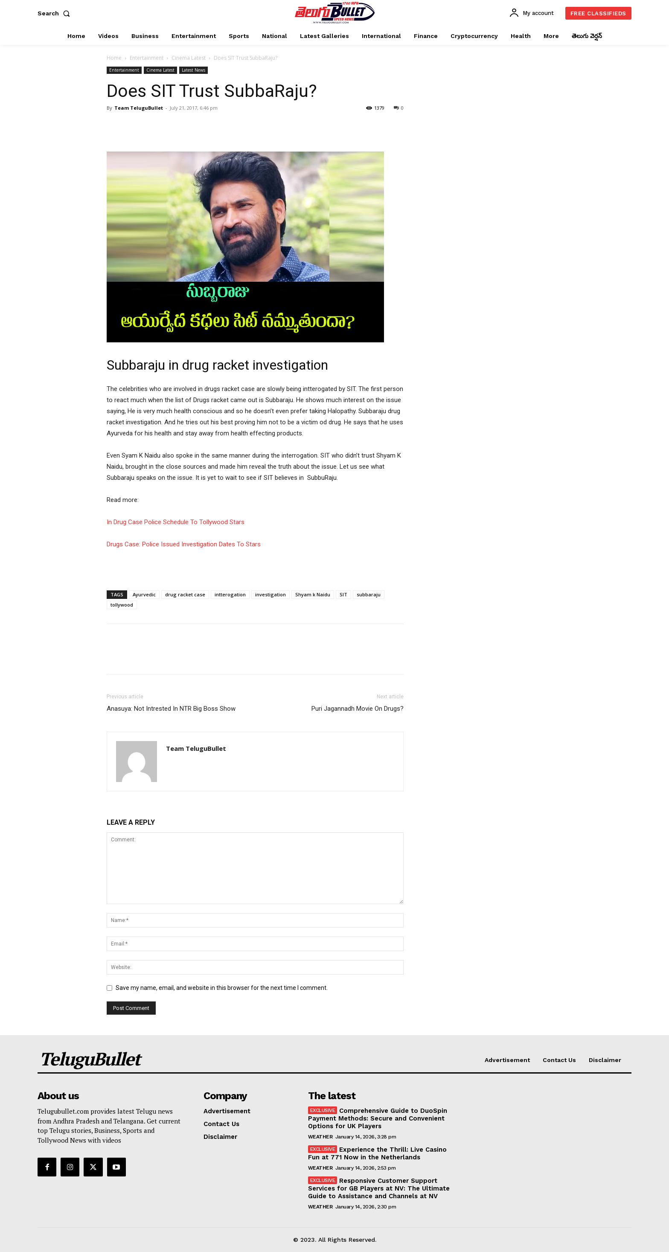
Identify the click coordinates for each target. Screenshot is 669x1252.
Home (114, 57)
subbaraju (369, 594)
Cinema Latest (189, 57)
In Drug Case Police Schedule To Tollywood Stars (175, 522)
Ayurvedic (144, 594)
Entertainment (146, 57)
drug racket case (185, 594)
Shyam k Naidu (312, 594)
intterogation (230, 594)
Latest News (193, 70)
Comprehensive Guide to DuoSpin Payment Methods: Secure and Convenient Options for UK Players (378, 1118)
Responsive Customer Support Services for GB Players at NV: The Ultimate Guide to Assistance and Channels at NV (379, 1188)
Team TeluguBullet (138, 108)
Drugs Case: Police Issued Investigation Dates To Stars (184, 544)
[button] (55, 13)
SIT (343, 594)
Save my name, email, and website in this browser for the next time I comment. (222, 987)
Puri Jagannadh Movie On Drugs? (357, 708)
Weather (320, 1137)
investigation (270, 594)
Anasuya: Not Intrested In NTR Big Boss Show (171, 708)
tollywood (122, 604)
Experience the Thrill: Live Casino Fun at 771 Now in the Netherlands (377, 1153)
